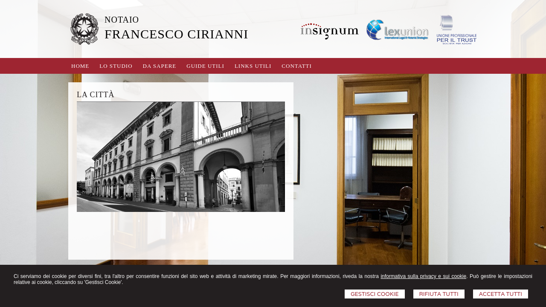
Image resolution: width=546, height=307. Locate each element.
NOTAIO (122, 19)
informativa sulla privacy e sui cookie (423, 276)
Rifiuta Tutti (439, 294)
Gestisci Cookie (375, 294)
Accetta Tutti (500, 294)
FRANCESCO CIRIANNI (176, 34)
